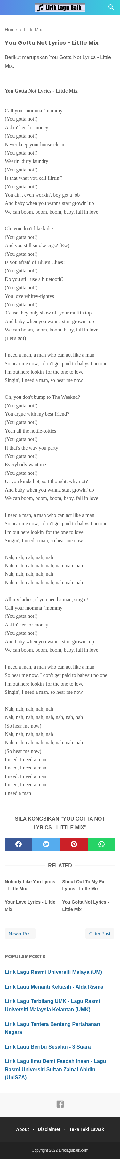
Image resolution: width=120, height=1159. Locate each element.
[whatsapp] (101, 844)
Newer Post (20, 933)
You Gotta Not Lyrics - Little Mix (85, 905)
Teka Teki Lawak (86, 1129)
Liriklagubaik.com (74, 1150)
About (22, 1129)
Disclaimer (49, 1129)
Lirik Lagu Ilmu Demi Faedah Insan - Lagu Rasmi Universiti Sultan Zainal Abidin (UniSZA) (55, 1069)
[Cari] (111, 9)
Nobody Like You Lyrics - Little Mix (30, 885)
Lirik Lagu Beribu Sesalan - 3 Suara (48, 1046)
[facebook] (18, 844)
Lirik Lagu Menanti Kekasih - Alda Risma (54, 986)
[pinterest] (74, 844)
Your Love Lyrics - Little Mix (30, 905)
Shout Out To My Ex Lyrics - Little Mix (83, 885)
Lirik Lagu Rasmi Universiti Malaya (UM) (53, 972)
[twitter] (46, 844)
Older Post (99, 933)
